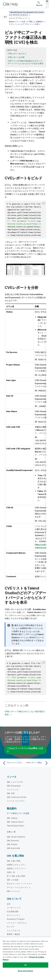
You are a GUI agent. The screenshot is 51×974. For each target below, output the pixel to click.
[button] (44, 203)
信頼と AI (11, 872)
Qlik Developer (14, 786)
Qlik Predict (12, 844)
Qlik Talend (12, 818)
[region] (25, 955)
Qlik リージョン (14, 891)
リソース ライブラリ (16, 801)
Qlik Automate (13, 848)
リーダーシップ (13, 907)
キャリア (11, 926)
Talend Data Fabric (15, 825)
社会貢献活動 (12, 911)
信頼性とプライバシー (16, 868)
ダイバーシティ (13, 915)
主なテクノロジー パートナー (19, 883)
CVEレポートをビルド (17, 53)
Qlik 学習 (11, 793)
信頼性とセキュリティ (16, 864)
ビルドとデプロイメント (18, 18)
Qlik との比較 (12, 880)
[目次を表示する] (5, 12)
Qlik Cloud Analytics (16, 837)
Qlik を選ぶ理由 (14, 861)
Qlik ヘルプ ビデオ (15, 782)
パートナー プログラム (17, 923)
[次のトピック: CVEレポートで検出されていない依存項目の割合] (37, 763)
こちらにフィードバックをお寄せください (25, 750)
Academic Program (16, 919)
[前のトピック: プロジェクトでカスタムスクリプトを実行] (13, 763)
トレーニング (12, 789)
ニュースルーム (13, 930)
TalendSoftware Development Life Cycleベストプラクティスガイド (27, 13)
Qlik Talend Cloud (15, 822)
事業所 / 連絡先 (13, 934)
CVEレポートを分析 (16, 57)
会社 (9, 904)
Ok (25, 965)
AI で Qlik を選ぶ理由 (16, 876)
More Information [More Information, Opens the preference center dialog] (25, 971)
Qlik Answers (13, 840)
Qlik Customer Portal (16, 797)
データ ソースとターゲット (18, 887)
